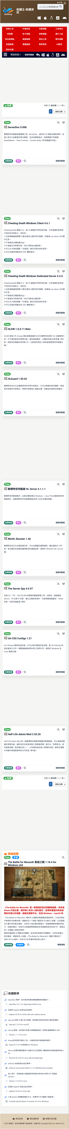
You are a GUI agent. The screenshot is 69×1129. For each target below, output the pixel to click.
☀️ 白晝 (59, 2)
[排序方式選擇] (60, 112)
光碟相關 (42, 29)
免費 (8, 105)
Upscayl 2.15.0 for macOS (19, 1025)
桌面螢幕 (10, 44)
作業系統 (26, 29)
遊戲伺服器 (60, 161)
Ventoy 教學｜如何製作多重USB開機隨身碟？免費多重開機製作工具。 (34, 1030)
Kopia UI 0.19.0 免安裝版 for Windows (23, 1045)
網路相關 (26, 39)
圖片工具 (59, 34)
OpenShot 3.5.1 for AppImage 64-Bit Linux (25, 1004)
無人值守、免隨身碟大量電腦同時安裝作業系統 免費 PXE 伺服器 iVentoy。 (32, 1075)
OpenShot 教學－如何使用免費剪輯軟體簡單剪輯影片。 (29, 1000)
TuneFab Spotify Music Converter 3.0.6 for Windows (29, 1101)
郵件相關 (59, 39)
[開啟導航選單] (65, 3)
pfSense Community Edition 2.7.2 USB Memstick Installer (31, 1068)
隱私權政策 (33, 1119)
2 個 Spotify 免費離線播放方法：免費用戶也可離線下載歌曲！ (31, 1097)
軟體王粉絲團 (49, 1119)
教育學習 (42, 44)
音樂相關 (42, 34)
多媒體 (10, 34)
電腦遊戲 (26, 44)
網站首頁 (18, 1119)
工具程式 (59, 29)
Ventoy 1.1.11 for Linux (18, 1035)
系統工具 (10, 29)
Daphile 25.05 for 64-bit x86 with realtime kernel (27, 1014)
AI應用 (59, 44)
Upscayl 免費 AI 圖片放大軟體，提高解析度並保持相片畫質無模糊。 (34, 1020)
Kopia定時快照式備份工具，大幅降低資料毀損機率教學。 (30, 1040)
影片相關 (26, 34)
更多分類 (10, 50)
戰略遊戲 (61, 945)
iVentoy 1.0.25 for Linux (18, 1081)
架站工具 (42, 39)
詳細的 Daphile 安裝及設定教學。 (20, 1010)
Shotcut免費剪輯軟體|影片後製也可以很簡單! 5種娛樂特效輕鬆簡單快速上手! (36, 1052)
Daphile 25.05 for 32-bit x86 (19, 1091)
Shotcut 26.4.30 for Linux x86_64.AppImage (26, 1058)
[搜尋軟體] (61, 6)
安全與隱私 (10, 39)
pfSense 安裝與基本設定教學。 (20, 1064)
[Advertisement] (34, 81)
